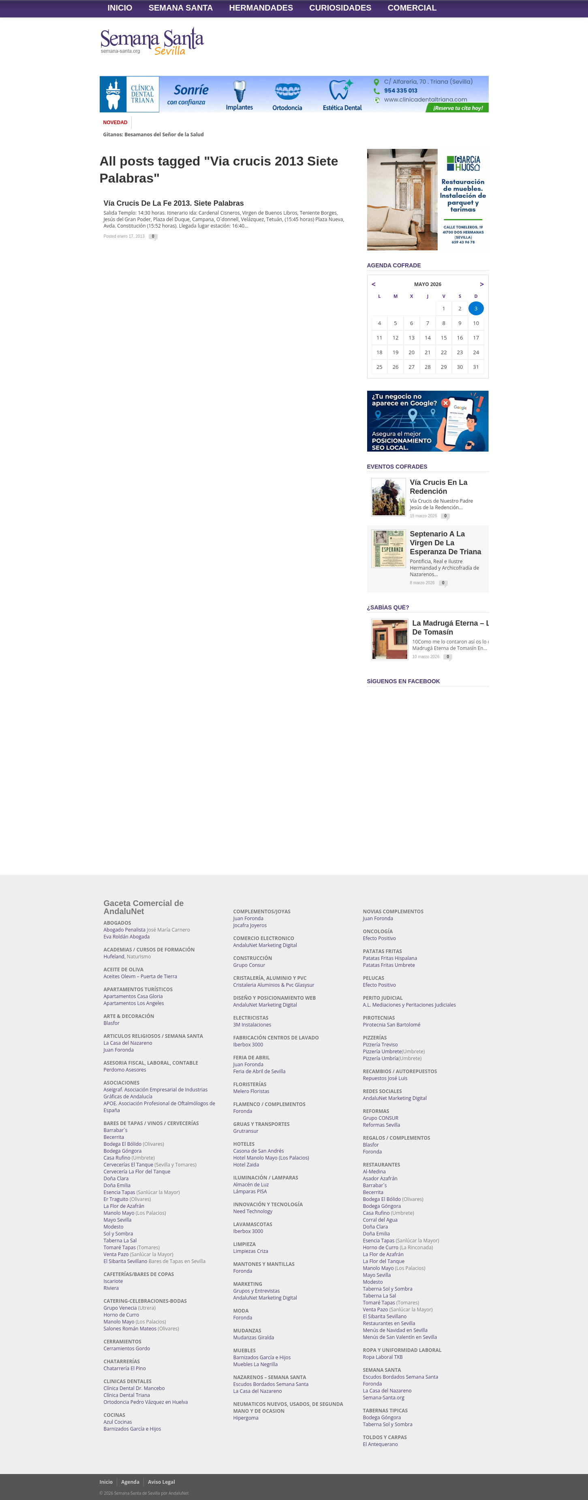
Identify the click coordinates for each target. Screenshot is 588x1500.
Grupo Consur (249, 965)
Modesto (114, 1226)
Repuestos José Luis (385, 1078)
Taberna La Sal (120, 1240)
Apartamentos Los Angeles (134, 1003)
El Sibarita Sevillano (126, 1261)
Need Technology (253, 1211)
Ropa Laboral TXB (383, 1357)
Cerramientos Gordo (127, 1348)
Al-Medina (374, 1171)
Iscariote (113, 1281)
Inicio (120, 7)
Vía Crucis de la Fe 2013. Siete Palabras (174, 203)
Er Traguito (116, 1199)
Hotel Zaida (246, 1164)
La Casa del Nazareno (128, 1042)
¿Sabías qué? (388, 607)
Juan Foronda (119, 1049)
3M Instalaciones (252, 1024)
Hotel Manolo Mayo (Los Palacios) (271, 1157)
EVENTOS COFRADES (397, 466)
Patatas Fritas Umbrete (389, 965)
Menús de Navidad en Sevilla (395, 1330)
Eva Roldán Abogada (127, 936)
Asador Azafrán (380, 1178)
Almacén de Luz (251, 1184)
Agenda (130, 1481)
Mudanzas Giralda (253, 1337)
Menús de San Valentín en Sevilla (400, 1337)
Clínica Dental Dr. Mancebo (134, 1388)
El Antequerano (380, 1444)
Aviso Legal (161, 1481)
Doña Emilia (117, 1185)
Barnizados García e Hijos (132, 1428)
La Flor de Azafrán (124, 1206)
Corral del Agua (380, 1219)
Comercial (412, 7)
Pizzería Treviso (380, 1044)
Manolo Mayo (119, 1212)
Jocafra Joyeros (250, 925)
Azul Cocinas (118, 1421)
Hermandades (261, 7)
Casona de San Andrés (258, 1150)
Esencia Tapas (119, 1192)
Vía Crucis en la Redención (439, 486)
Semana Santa (181, 7)
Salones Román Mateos (130, 1328)
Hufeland (114, 956)
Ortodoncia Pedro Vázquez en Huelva (146, 1402)
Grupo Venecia (120, 1307)
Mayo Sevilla (118, 1219)
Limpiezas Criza (250, 1251)
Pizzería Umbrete (382, 1051)
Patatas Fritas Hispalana (390, 958)
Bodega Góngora (123, 1150)
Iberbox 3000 (248, 1044)
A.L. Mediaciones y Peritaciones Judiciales (409, 1004)
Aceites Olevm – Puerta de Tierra (140, 976)
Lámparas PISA (250, 1191)
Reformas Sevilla (381, 1124)
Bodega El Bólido (123, 1144)
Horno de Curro (121, 1314)
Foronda (242, 1111)
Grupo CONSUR (380, 1118)
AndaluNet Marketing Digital (265, 945)
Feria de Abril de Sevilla (259, 1071)
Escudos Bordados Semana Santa (271, 1384)
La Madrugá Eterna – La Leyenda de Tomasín (469, 627)
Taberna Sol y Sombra (388, 1288)
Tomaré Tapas (120, 1247)
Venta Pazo (116, 1254)
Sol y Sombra (118, 1233)
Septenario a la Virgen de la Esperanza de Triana (445, 543)
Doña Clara (116, 1178)
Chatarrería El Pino (125, 1368)
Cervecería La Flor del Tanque (137, 1171)
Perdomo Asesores (125, 1069)
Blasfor (112, 1023)
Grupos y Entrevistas (256, 1290)
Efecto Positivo (379, 938)
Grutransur (246, 1131)
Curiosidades (340, 7)
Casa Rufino (117, 1157)
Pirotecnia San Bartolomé (392, 1024)
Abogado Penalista (125, 929)
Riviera (111, 1288)
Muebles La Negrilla (255, 1364)
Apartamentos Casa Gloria (133, 996)
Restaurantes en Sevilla (389, 1323)
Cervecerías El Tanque (129, 1164)
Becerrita (114, 1137)
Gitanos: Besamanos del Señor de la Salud (153, 134)
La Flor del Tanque (384, 1261)
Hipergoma (246, 1417)
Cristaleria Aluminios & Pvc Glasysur (273, 984)
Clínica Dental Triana (127, 1395)
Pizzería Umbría (381, 1058)
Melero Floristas (251, 1091)
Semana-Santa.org (383, 1397)
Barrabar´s (116, 1130)
